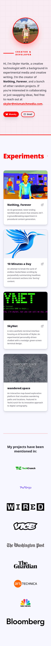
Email (28, 114)
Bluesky (11, 114)
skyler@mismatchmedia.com (22, 104)
